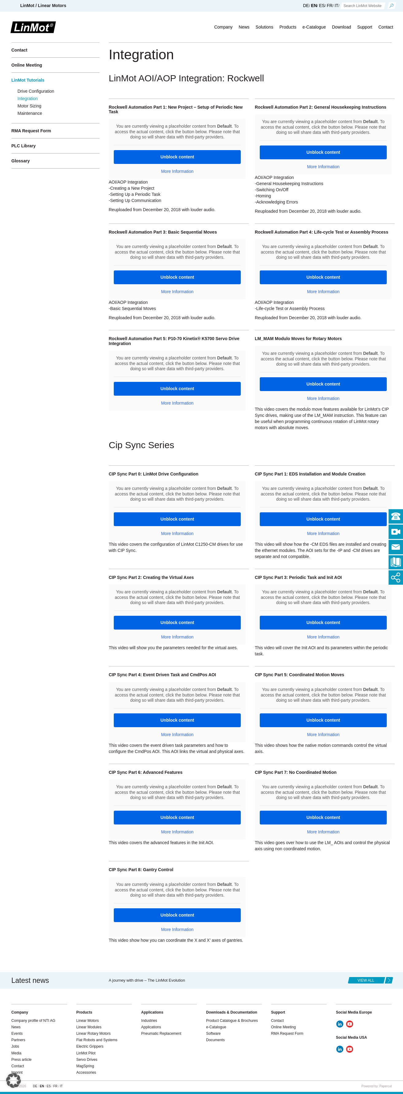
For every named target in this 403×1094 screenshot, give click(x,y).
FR (330, 5)
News (244, 27)
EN (314, 5)
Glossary (20, 160)
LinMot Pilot (86, 1053)
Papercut (385, 1086)
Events (17, 1033)
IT (336, 5)
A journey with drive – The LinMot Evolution (147, 980)
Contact (385, 27)
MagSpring (85, 1066)
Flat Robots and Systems (96, 1040)
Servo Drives (87, 1059)
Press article (21, 1059)
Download (341, 27)
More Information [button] (177, 171)
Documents (215, 1040)
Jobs (15, 1046)
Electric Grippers (90, 1046)
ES (322, 5)
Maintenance (29, 113)
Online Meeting (26, 65)
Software (213, 1033)
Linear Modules (89, 1027)
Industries (149, 1020)
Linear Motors (87, 1020)
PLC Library (23, 145)
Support (364, 27)
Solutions (264, 27)
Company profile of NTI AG (33, 1020)
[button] (13, 1080)
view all (366, 980)
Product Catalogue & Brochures (232, 1020)
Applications (151, 1027)
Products (287, 27)
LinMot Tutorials (27, 80)
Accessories (86, 1072)
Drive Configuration (35, 91)
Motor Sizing (29, 105)
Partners (18, 1040)
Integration (27, 98)
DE (306, 5)
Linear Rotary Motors (93, 1033)
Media (16, 1053)
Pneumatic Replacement (161, 1033)
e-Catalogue (314, 27)
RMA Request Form (31, 130)
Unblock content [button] (177, 156)
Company (223, 27)
